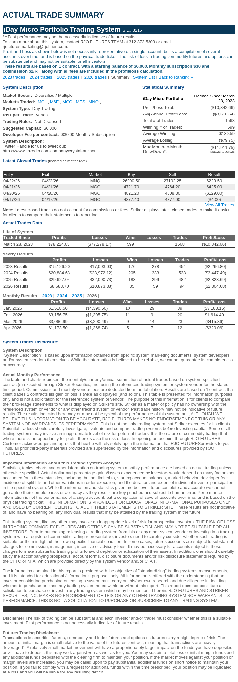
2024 (62, 295)
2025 (77, 295)
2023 (47, 295)
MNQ (94, 101)
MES (80, 101)
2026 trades (95, 77)
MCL (42, 101)
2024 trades (41, 77)
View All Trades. (220, 204)
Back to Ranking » (176, 77)
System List (144, 77)
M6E (54, 101)
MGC (67, 101)
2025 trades (68, 77)
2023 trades (14, 77)
